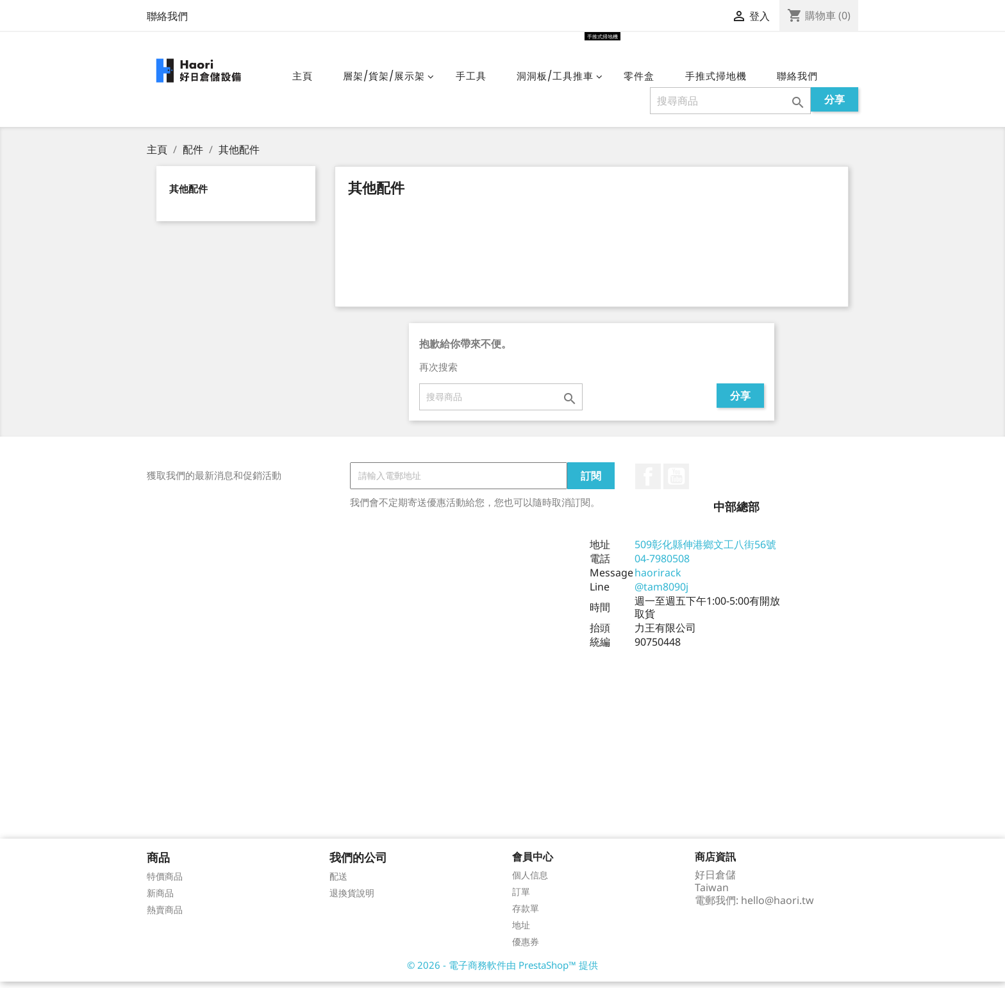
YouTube (676, 483)
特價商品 (165, 882)
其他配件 (188, 194)
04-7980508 (662, 565)
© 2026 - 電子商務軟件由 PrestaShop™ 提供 (502, 971)
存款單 (525, 914)
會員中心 (532, 863)
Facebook (648, 483)
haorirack (658, 579)
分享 (834, 106)
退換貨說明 (351, 899)
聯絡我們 (167, 16)
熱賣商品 (165, 916)
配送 (338, 882)
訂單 (521, 898)
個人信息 (530, 881)
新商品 (160, 899)
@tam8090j (661, 593)
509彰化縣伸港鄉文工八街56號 (705, 551)
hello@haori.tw (777, 907)
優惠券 (525, 948)
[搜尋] (730, 107)
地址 (521, 931)
